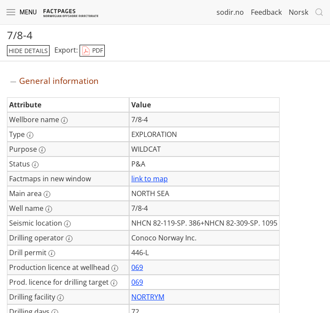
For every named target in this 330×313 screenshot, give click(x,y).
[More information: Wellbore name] (64, 120)
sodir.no (230, 12)
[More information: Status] (35, 164)
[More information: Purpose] (42, 150)
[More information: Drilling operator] (69, 238)
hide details (28, 51)
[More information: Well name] (48, 209)
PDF (92, 51)
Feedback (266, 12)
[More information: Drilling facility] (60, 297)
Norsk (298, 12)
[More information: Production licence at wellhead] (114, 268)
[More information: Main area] (46, 194)
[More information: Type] (30, 135)
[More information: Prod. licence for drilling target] (113, 283)
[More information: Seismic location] (67, 223)
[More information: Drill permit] (51, 253)
